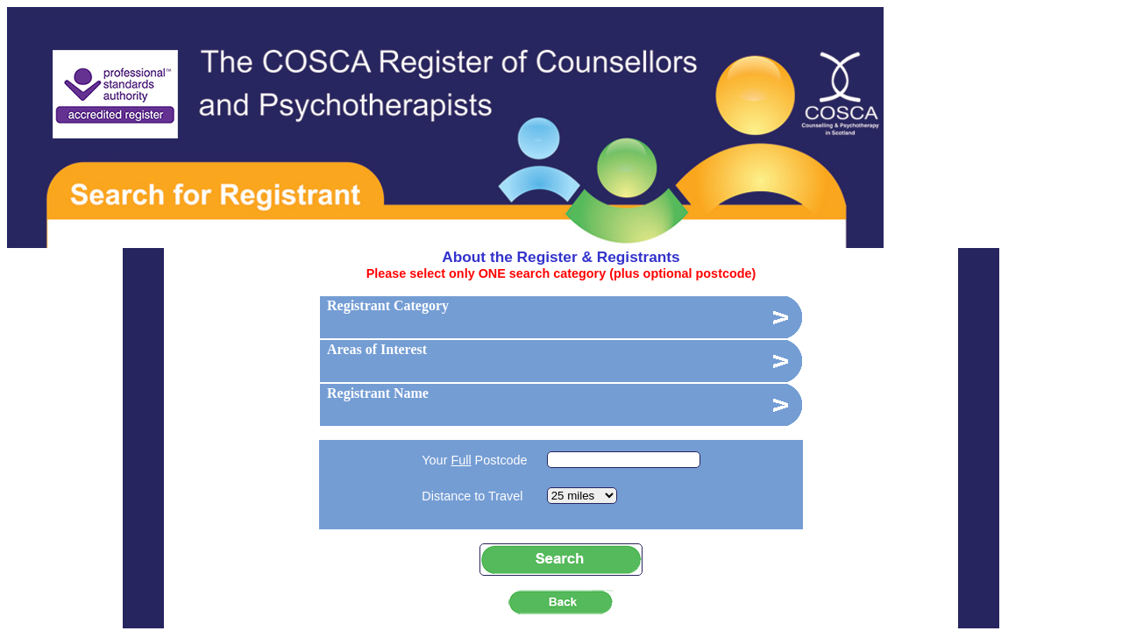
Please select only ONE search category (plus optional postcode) (561, 273)
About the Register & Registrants (561, 257)
